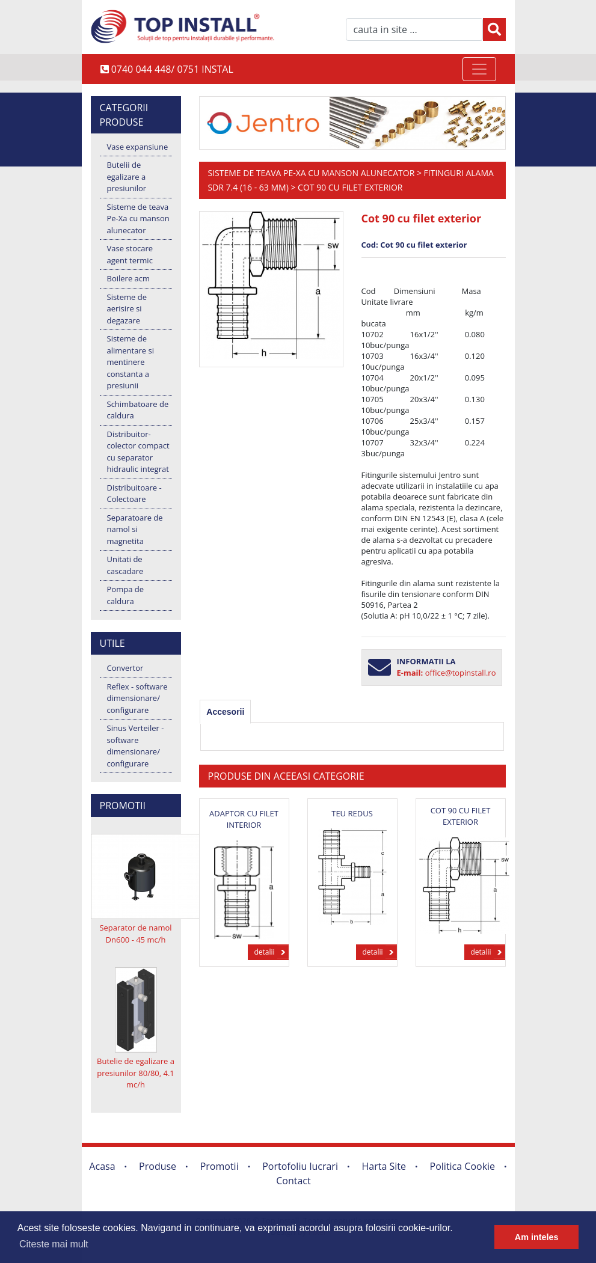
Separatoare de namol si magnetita (135, 529)
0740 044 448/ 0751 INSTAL (166, 69)
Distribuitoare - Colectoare (134, 493)
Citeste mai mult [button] (53, 1244)
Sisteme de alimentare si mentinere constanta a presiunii (130, 362)
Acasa (102, 1166)
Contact (293, 1180)
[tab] (225, 712)
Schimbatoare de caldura (138, 410)
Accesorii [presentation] (225, 712)
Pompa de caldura (125, 595)
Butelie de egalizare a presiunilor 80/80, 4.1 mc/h (135, 1073)
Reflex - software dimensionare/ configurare (137, 698)
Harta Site (384, 1166)
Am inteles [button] (537, 1237)
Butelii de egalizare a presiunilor (127, 176)
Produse (157, 1166)
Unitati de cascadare (125, 565)
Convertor (125, 667)
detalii (264, 952)
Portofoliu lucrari (300, 1166)
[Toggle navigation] (479, 69)
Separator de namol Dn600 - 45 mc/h (135, 933)
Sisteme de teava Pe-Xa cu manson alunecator (138, 218)
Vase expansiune (137, 146)
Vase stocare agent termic (130, 254)
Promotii (219, 1166)
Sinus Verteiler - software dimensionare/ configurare (135, 746)
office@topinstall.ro (460, 672)
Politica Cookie (463, 1166)
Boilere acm (128, 278)
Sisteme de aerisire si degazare (127, 309)
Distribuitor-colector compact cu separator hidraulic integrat (138, 452)
